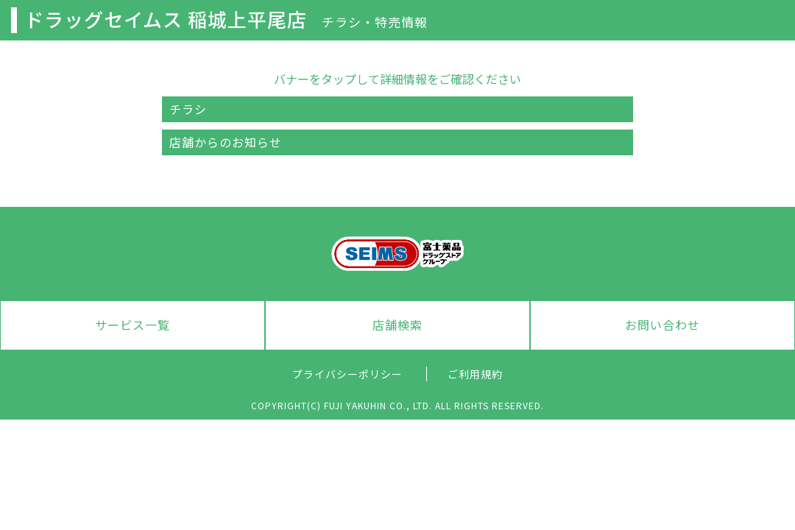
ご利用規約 (475, 374)
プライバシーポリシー (347, 374)
